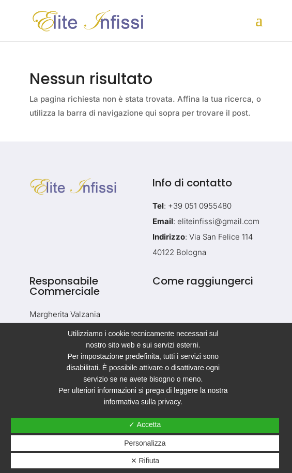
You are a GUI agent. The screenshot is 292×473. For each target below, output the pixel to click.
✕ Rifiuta (145, 460)
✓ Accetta (145, 424)
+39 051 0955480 (200, 206)
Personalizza (144, 443)
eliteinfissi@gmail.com (218, 221)
